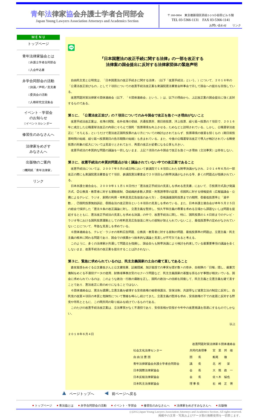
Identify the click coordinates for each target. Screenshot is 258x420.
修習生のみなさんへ (38, 134)
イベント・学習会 (125, 405)
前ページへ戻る (124, 394)
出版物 (222, 405)
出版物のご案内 (38, 162)
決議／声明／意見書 (43, 87)
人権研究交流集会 (41, 102)
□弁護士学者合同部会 (42, 62)
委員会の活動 (38, 94)
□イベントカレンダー (38, 123)
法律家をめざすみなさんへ (194, 405)
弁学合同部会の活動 (38, 81)
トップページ (38, 44)
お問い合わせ (218, 25)
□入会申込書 (37, 70)
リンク (236, 25)
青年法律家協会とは (38, 56)
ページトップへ (81, 394)
